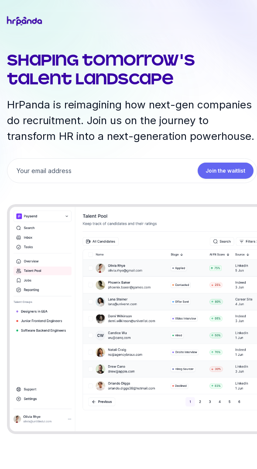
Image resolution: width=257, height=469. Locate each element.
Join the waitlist (226, 171)
